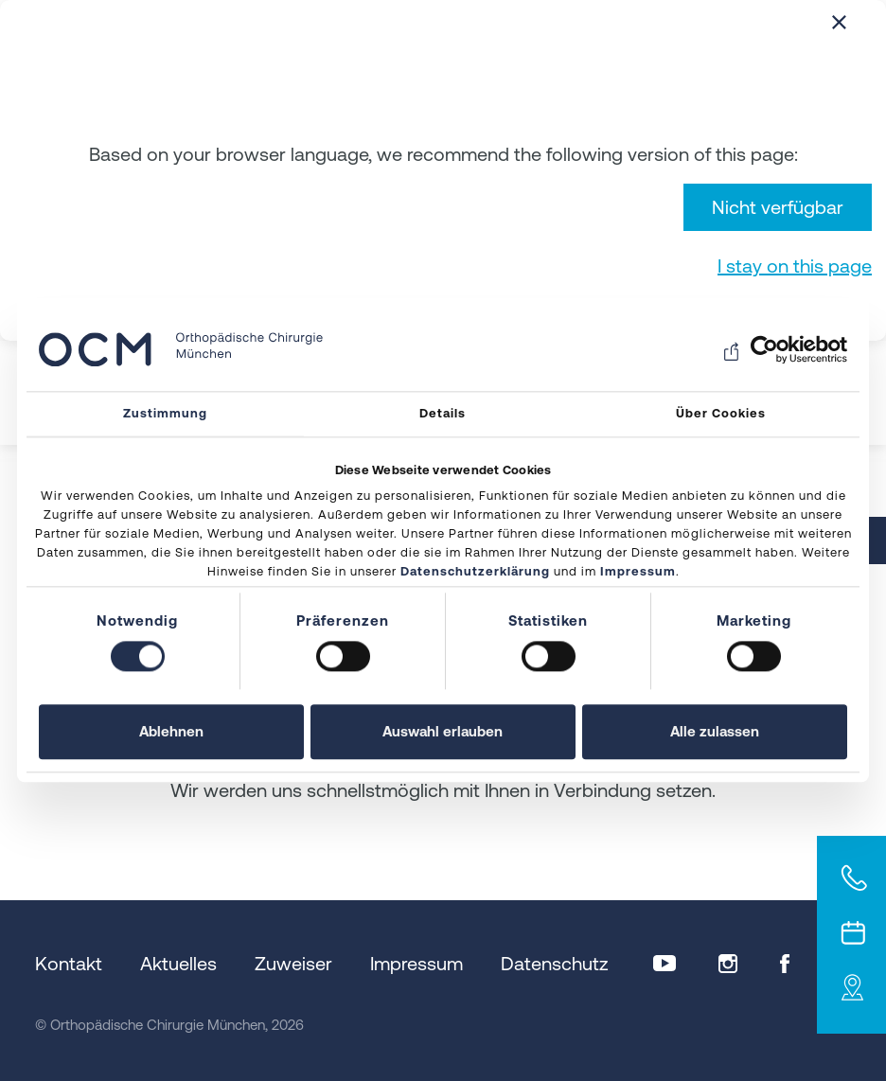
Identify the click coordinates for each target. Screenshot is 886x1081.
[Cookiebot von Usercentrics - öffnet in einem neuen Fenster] (764, 349)
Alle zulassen (714, 732)
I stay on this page (795, 265)
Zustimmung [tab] (165, 413)
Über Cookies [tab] (721, 413)
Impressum (638, 572)
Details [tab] (442, 413)
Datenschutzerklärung (475, 572)
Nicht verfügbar (777, 207)
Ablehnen (171, 732)
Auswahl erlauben (442, 732)
